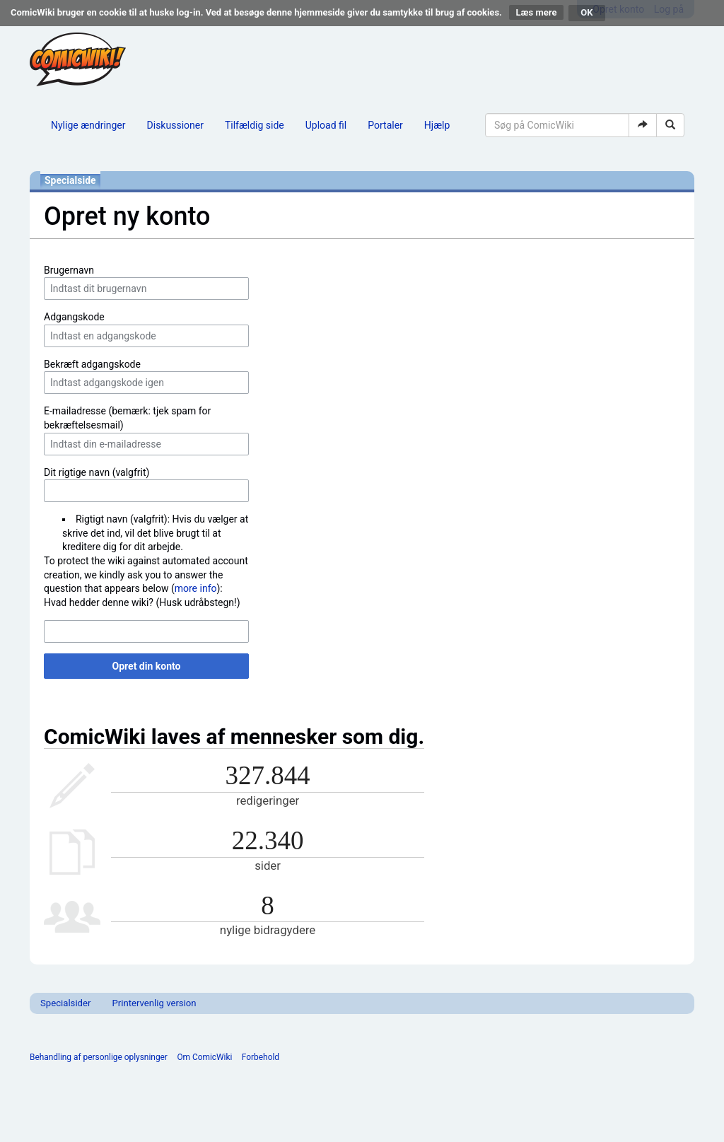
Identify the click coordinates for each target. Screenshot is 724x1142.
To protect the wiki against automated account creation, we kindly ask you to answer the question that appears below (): (146, 574)
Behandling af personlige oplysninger (99, 1057)
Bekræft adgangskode (92, 364)
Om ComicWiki (204, 1057)
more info (196, 588)
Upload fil (325, 125)
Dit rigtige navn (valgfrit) (96, 472)
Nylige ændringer (88, 125)
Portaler (385, 125)
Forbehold (260, 1057)
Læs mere (536, 12)
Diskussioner (175, 125)
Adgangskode (74, 316)
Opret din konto (146, 666)
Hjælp (437, 125)
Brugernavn (69, 270)
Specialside (70, 180)
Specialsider (65, 1003)
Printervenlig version (154, 1003)
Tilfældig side (254, 125)
